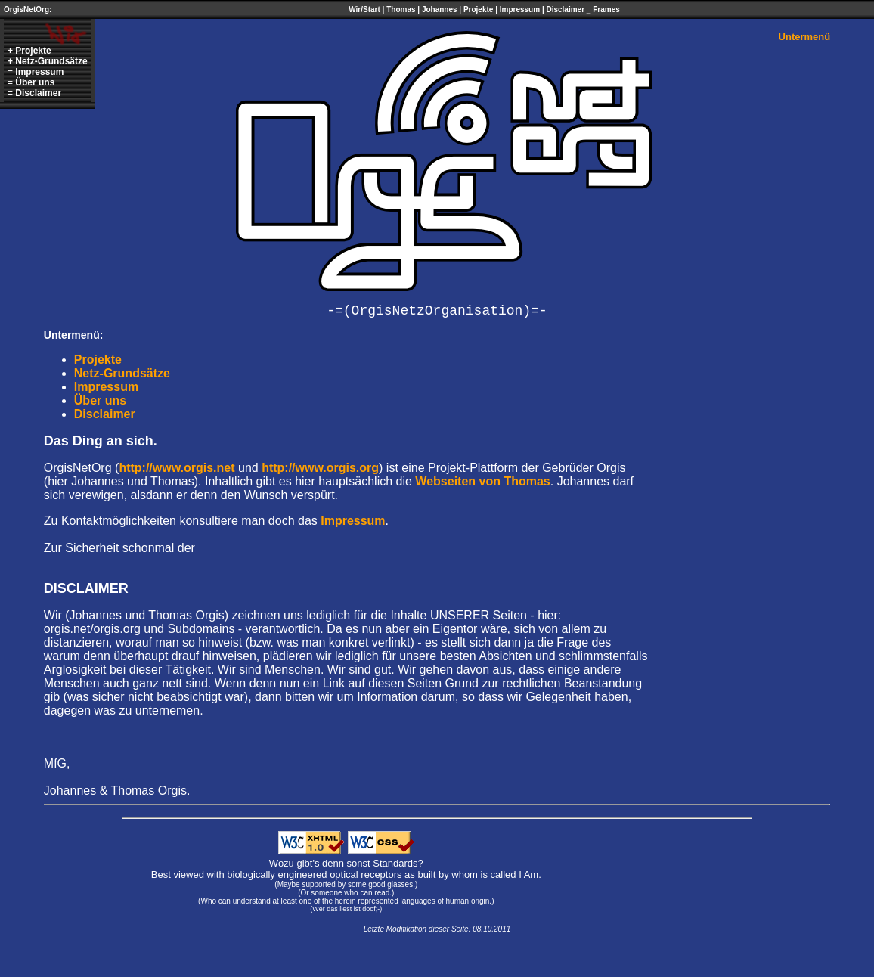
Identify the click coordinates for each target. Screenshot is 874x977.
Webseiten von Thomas (482, 481)
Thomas (400, 9)
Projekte (478, 9)
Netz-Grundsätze (51, 61)
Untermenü (805, 36)
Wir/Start (364, 9)
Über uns (34, 82)
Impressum (520, 9)
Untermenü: (74, 335)
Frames (606, 9)
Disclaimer (565, 9)
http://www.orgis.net (176, 467)
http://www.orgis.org (320, 467)
